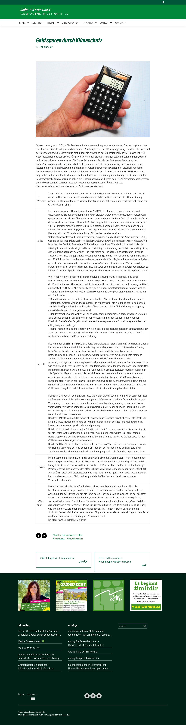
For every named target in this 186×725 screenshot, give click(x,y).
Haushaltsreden (75, 535)
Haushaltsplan (60, 538)
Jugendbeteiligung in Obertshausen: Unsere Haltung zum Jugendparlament (88, 666)
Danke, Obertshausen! (31, 641)
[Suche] (159, 2)
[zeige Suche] (163, 2)
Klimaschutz (78, 538)
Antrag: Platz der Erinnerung (82, 651)
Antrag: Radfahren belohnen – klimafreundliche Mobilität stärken (36, 666)
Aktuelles (57, 535)
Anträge (73, 625)
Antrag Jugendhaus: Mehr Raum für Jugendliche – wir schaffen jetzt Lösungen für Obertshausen (40, 656)
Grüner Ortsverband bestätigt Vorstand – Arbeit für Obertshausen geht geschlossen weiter (40, 633)
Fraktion (64, 535)
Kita (69, 538)
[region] (34, 599)
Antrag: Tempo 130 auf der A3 (83, 658)
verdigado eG (63, 715)
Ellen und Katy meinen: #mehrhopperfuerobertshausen (122, 561)
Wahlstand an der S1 (29, 647)
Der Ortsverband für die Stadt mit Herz (44, 13)
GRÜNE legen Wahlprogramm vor (63, 560)
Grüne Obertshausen (35, 10)
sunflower (38, 715)
